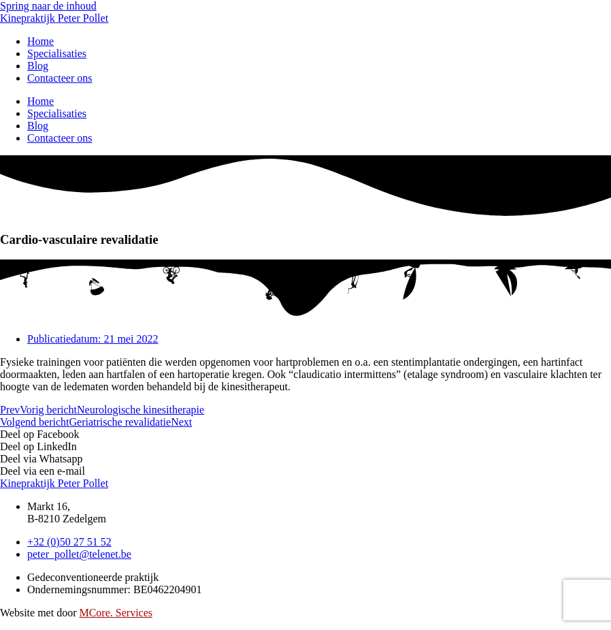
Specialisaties (56, 53)
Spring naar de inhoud (48, 6)
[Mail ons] (79, 554)
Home (40, 101)
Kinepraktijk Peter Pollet (54, 18)
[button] (305, 434)
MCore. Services (115, 612)
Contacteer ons (60, 78)
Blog (37, 125)
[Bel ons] (69, 542)
